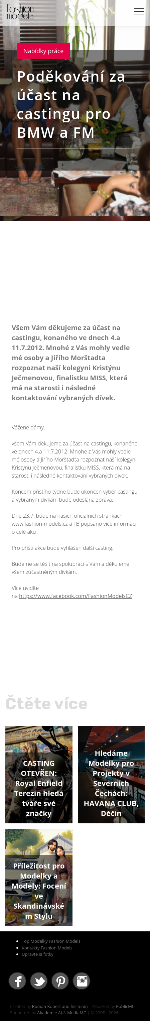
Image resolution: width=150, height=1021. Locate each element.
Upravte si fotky (37, 954)
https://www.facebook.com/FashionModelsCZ (75, 596)
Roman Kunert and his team (60, 1006)
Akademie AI (49, 1013)
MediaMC (76, 1013)
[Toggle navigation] (139, 11)
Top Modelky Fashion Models (51, 941)
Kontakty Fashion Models (47, 948)
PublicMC (125, 1006)
